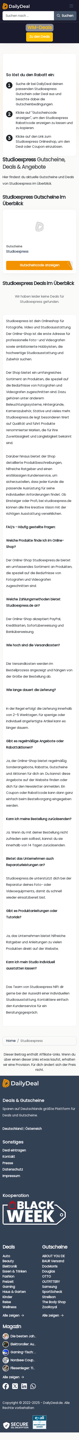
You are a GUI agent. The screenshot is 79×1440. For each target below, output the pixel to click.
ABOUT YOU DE (53, 1256)
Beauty (8, 1261)
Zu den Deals (39, 36)
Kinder (7, 1297)
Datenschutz (13, 1169)
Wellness (9, 1307)
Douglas (48, 1271)
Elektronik (10, 1266)
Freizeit (8, 1281)
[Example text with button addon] (28, 15)
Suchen (65, 15)
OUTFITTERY (51, 1281)
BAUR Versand (53, 1261)
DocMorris (50, 1266)
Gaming (9, 1287)
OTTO (46, 1276)
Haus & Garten (14, 1292)
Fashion (8, 1276)
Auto (6, 1256)
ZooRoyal (49, 1307)
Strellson (49, 1297)
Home (11, 1041)
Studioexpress (17, 251)
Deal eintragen (14, 1150)
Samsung (49, 1287)
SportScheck (52, 1292)
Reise (7, 1302)
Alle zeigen (13, 1315)
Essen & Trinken (15, 1271)
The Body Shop (54, 1302)
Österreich (33, 1128)
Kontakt (9, 1156)
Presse (8, 1163)
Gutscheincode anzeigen (39, 265)
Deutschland (13, 1128)
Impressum (11, 1176)
